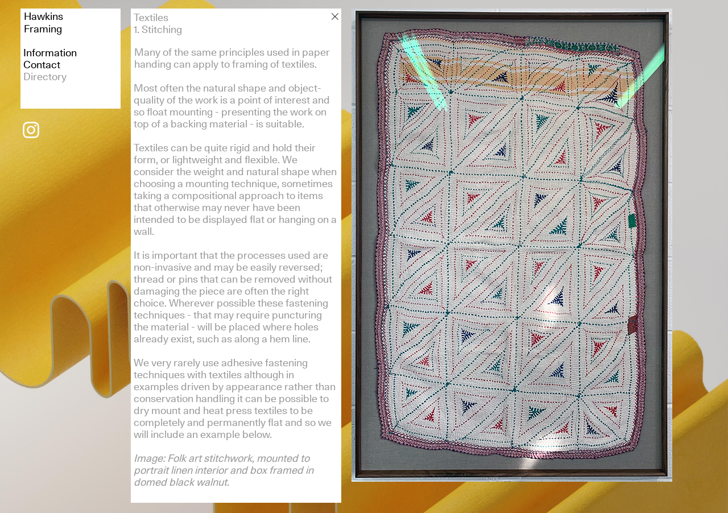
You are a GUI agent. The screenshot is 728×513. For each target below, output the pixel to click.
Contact (41, 64)
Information (50, 52)
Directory (45, 76)
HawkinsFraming (43, 22)
